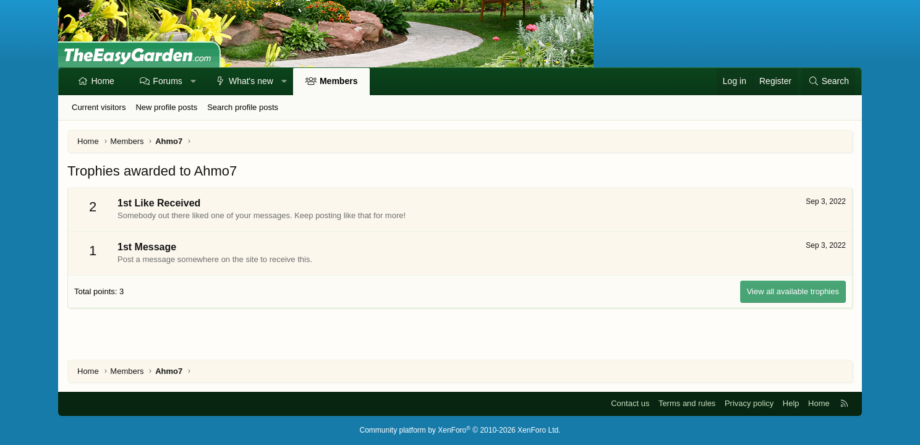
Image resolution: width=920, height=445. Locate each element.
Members (338, 81)
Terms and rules (686, 403)
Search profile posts (242, 107)
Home (103, 81)
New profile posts (166, 107)
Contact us (630, 403)
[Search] (828, 81)
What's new (251, 81)
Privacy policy (749, 403)
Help (791, 403)
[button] (193, 81)
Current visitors (99, 107)
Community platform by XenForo (460, 430)
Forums (167, 81)
